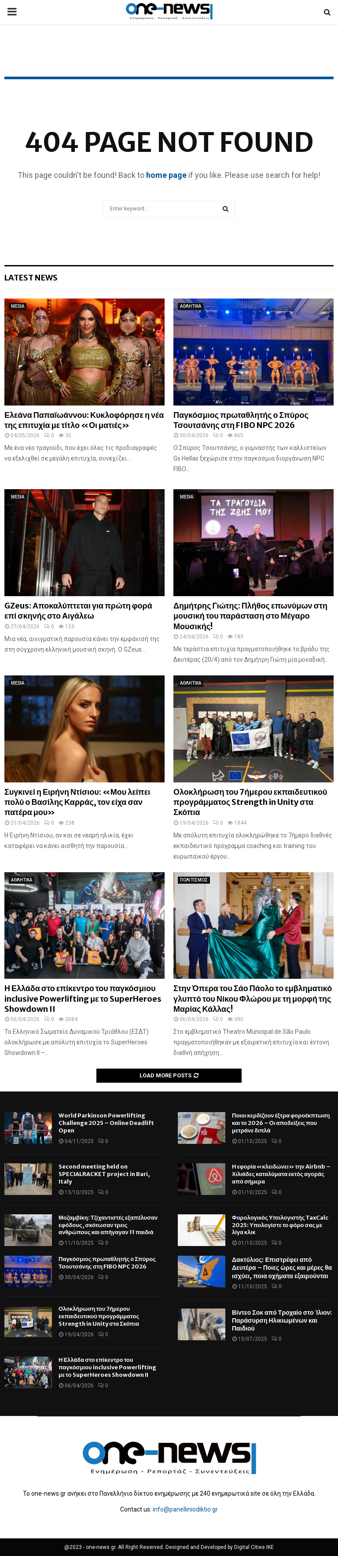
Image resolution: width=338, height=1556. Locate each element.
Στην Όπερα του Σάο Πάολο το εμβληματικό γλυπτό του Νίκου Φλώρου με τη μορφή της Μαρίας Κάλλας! (252, 998)
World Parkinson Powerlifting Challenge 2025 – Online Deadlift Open (106, 1123)
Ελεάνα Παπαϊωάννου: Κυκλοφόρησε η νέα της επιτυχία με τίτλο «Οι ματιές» (84, 420)
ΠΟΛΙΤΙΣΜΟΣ (194, 880)
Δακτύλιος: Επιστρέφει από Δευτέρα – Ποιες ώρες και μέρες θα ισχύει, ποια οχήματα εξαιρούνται (282, 1267)
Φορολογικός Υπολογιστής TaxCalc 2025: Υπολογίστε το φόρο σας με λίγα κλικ (280, 1225)
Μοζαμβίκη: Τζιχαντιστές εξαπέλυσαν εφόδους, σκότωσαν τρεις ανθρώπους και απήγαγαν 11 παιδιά (108, 1225)
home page (166, 175)
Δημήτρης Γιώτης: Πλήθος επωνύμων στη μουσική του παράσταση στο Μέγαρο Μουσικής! (250, 616)
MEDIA (17, 306)
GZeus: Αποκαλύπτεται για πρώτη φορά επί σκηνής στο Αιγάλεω (78, 611)
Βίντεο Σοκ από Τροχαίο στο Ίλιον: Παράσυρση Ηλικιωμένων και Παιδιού (282, 1320)
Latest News (31, 278)
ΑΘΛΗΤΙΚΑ (190, 306)
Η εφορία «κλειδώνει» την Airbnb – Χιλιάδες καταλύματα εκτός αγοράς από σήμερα (281, 1174)
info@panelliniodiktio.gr (185, 1509)
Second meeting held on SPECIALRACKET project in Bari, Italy (104, 1174)
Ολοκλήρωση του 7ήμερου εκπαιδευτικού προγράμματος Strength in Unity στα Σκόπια (250, 802)
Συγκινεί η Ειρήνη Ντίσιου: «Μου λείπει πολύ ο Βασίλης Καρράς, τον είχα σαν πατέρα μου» (77, 802)
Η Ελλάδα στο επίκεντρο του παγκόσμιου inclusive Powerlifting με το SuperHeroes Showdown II (83, 998)
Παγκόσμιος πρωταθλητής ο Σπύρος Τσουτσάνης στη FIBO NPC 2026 (241, 420)
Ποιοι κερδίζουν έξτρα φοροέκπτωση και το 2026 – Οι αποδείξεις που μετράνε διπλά (281, 1123)
